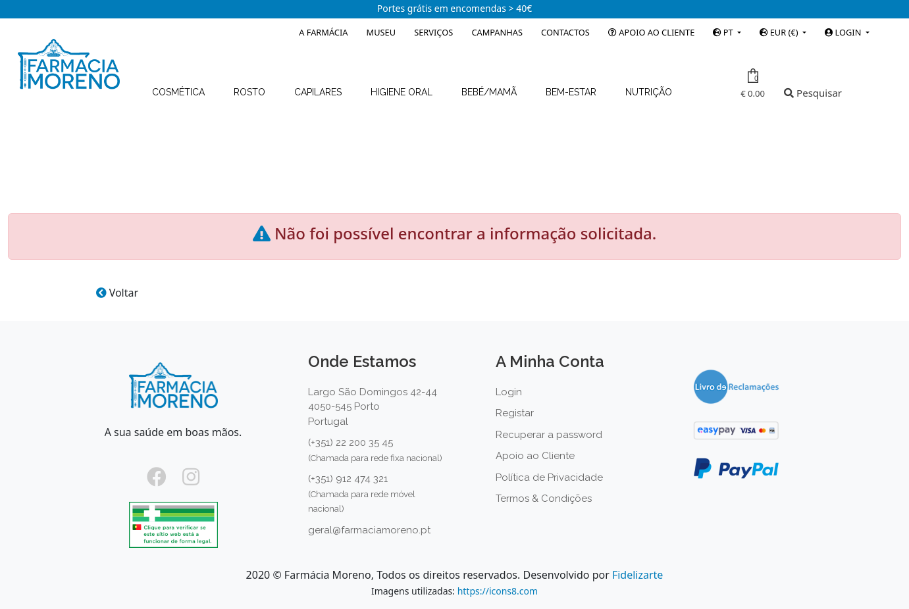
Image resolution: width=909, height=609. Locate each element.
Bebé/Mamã (490, 92)
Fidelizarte (637, 575)
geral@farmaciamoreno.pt (369, 530)
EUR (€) (780, 32)
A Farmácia (323, 32)
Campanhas (497, 32)
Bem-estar (572, 92)
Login (509, 392)
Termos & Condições (544, 498)
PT (724, 32)
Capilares (319, 92)
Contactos (565, 32)
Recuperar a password (549, 435)
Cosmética (179, 92)
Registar (515, 413)
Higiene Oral (403, 92)
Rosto (251, 92)
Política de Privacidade (549, 477)
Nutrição (648, 92)
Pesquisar (813, 92)
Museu (381, 32)
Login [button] (844, 32)
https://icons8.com (497, 591)
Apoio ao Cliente (651, 32)
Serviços (433, 32)
